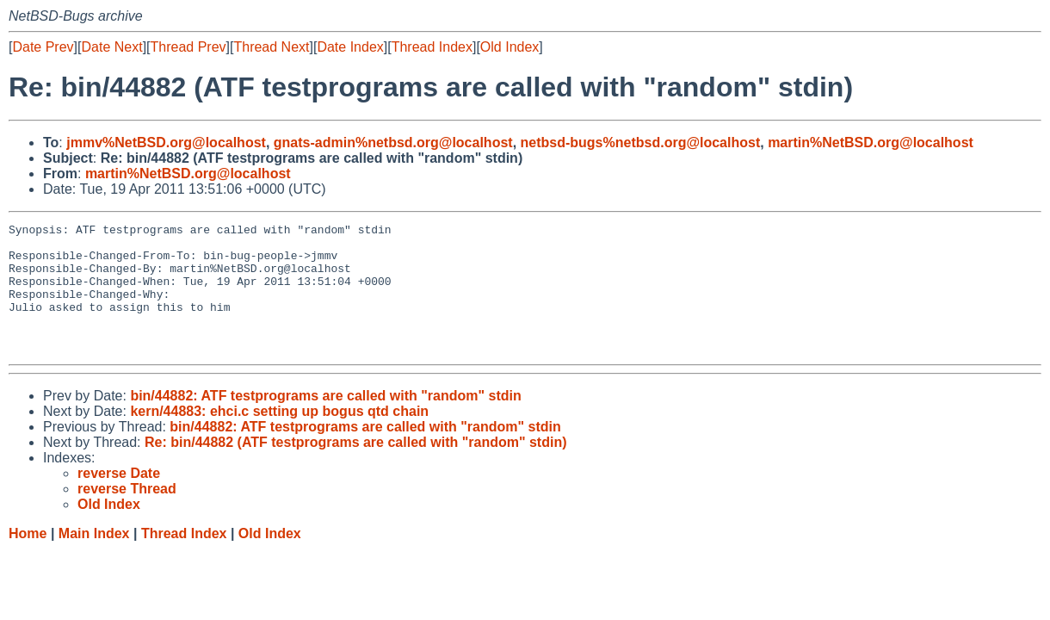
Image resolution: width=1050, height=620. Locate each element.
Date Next (111, 47)
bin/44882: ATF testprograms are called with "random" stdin (325, 421)
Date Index (350, 47)
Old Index (509, 47)
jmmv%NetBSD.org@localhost (166, 142)
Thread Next (271, 47)
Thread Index (432, 47)
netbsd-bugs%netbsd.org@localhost (641, 142)
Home (27, 559)
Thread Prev (188, 47)
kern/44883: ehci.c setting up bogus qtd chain (279, 437)
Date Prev (42, 47)
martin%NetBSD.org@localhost (870, 142)
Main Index (94, 559)
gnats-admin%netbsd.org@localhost (393, 142)
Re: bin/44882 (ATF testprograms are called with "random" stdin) (356, 468)
